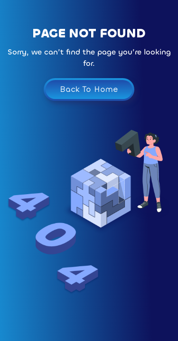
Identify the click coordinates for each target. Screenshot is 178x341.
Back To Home (89, 89)
